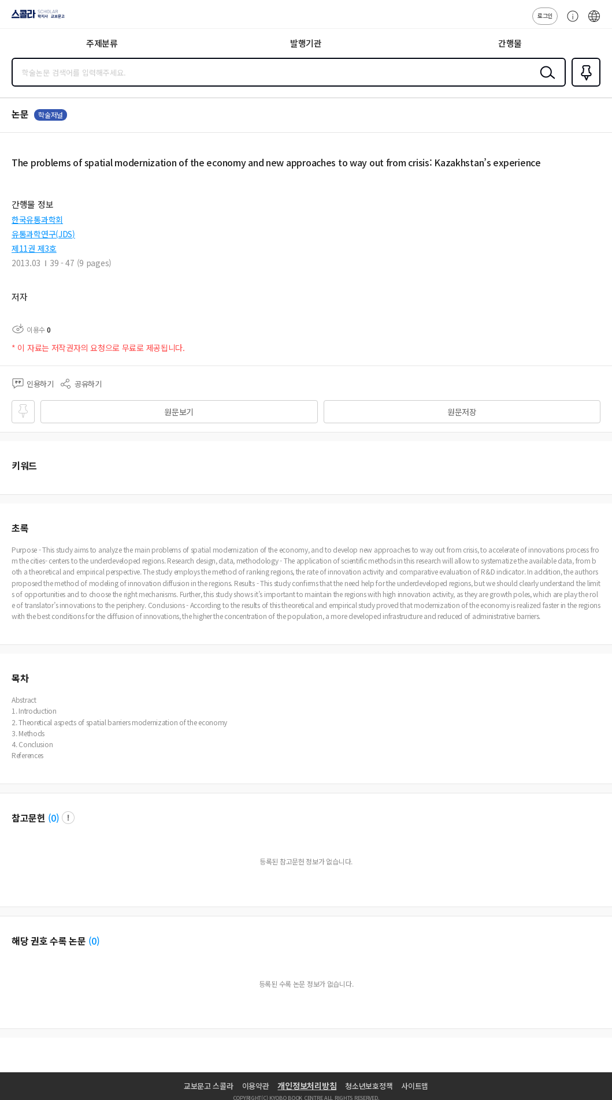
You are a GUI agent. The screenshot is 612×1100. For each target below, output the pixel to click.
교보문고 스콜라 (208, 1085)
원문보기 (179, 411)
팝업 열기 (68, 817)
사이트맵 (414, 1085)
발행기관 (306, 43)
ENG (594, 22)
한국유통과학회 (37, 219)
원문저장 (462, 411)
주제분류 (102, 43)
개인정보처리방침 (306, 1085)
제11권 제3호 (34, 248)
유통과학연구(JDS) (43, 234)
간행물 (510, 43)
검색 (544, 81)
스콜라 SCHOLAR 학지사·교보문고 (35, 17)
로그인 (544, 15)
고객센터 (569, 22)
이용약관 (255, 1085)
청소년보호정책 (368, 1085)
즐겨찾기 (584, 85)
